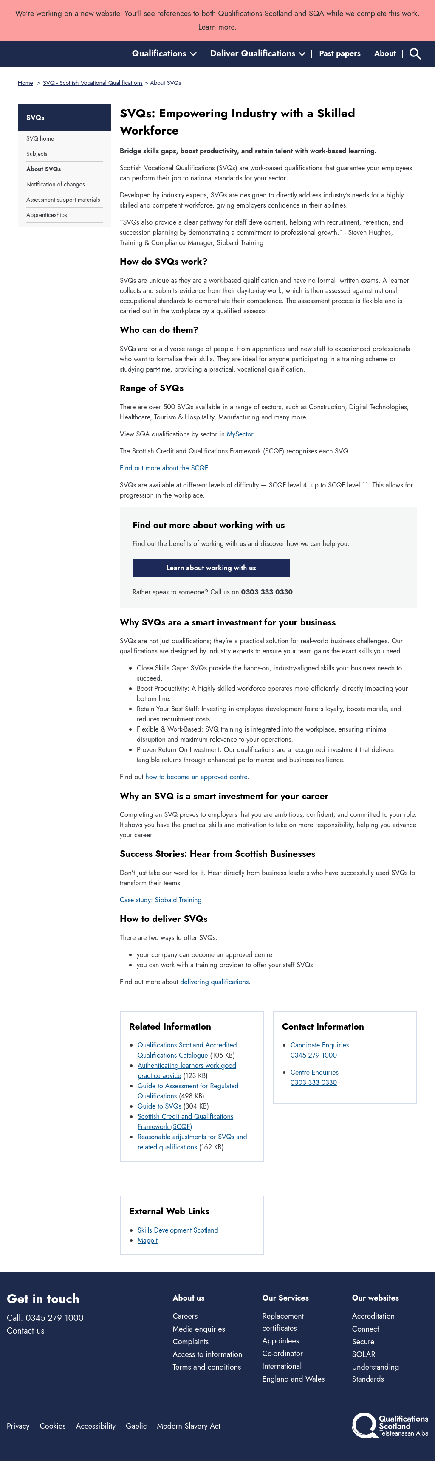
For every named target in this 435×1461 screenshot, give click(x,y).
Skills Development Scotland (178, 1230)
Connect (365, 1328)
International (282, 1366)
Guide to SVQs (159, 1106)
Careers (185, 1316)
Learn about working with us (211, 568)
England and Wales (294, 1379)
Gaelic (136, 1426)
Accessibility (96, 1426)
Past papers (340, 53)
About (385, 53)
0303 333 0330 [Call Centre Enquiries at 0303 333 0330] (314, 1082)
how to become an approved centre (196, 777)
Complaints (190, 1341)
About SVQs (43, 169)
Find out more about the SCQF (164, 468)
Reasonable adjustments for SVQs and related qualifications (192, 1142)
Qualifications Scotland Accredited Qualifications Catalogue (187, 1050)
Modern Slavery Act (188, 1426)
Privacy (18, 1426)
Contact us (25, 1331)
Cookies (52, 1426)
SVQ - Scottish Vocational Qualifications (93, 83)
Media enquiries (198, 1328)
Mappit (148, 1240)
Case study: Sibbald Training (161, 900)
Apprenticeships (46, 215)
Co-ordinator (283, 1353)
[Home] (45, 53)
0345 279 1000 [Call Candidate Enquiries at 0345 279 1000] (314, 1055)
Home (25, 83)
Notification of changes (55, 184)
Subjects (36, 153)
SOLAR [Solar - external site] (364, 1354)
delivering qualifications (214, 982)
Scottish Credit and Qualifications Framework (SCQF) (185, 1122)
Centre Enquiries (315, 1072)
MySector (240, 434)
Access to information (207, 1354)
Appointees (281, 1340)
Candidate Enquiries (320, 1045)
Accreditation (373, 1316)
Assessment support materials (63, 199)
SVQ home (40, 138)
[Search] (415, 54)
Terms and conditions (206, 1367)
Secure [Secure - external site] (363, 1341)
